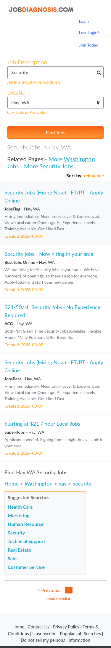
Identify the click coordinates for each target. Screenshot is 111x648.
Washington (79, 158)
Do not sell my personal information (55, 640)
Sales (13, 558)
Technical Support (26, 541)
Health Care (20, 507)
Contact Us (38, 626)
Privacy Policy (66, 626)
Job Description (27, 62)
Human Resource (26, 524)
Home (11, 483)
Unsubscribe (44, 633)
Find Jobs (55, 132)
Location (18, 92)
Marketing (18, 515)
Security (50, 166)
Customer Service (26, 567)
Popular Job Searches (80, 633)
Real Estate (19, 550)
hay (62, 483)
